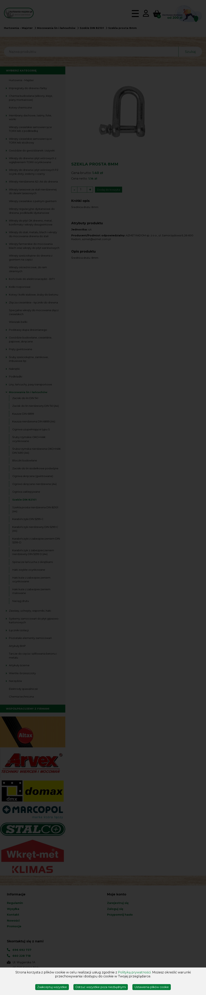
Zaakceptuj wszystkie (52, 987)
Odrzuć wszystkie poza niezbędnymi (100, 987)
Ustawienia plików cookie (151, 987)
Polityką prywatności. (134, 972)
